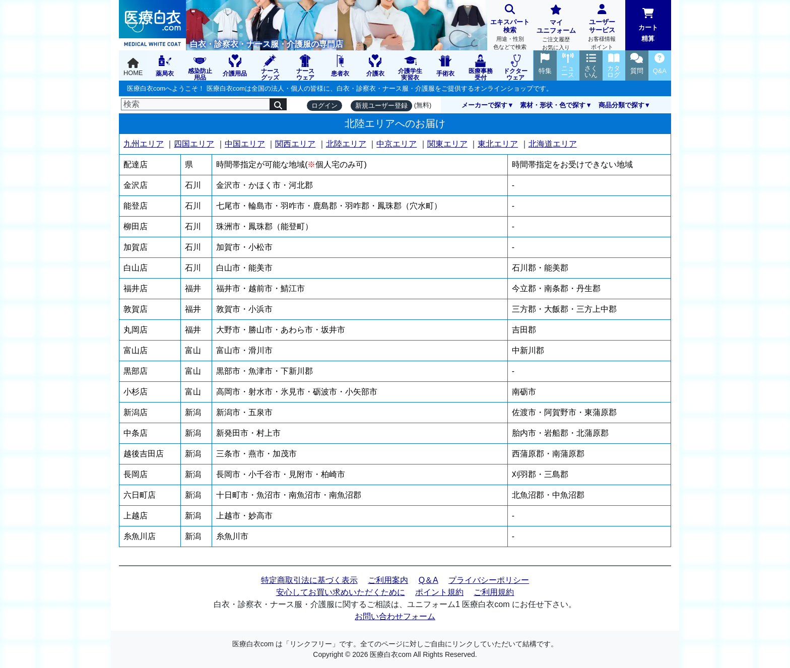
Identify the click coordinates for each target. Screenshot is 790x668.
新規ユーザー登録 (381, 105)
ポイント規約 (439, 592)
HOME (133, 67)
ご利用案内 (388, 580)
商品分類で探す (621, 105)
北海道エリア (553, 144)
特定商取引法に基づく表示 (309, 580)
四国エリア (194, 144)
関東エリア (447, 144)
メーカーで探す (484, 105)
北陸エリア (346, 144)
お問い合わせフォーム (395, 616)
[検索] (195, 104)
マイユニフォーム (556, 28)
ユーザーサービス (601, 28)
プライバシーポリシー (488, 580)
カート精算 (648, 25)
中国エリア (245, 144)
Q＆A (428, 580)
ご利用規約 (494, 592)
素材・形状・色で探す (552, 105)
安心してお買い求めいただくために (340, 592)
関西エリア (295, 144)
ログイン (324, 105)
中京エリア (396, 144)
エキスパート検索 (510, 28)
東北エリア (498, 144)
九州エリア (143, 144)
